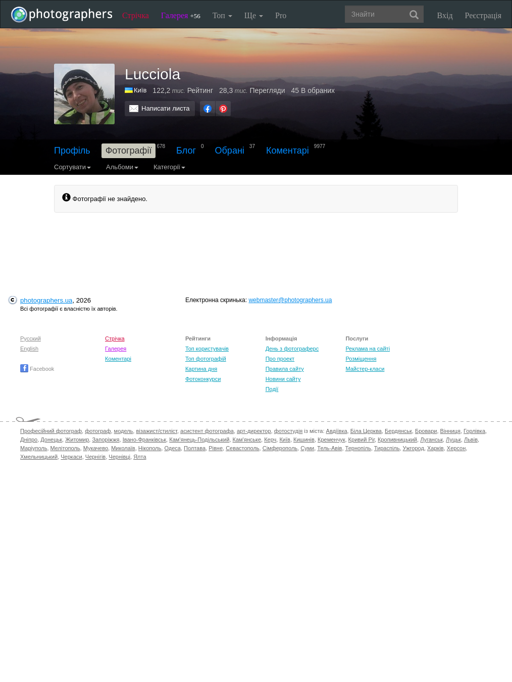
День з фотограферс (292, 349)
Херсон (456, 448)
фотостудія (288, 431)
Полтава (195, 448)
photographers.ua (46, 300)
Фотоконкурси (203, 379)
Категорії (169, 167)
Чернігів (95, 457)
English (29, 349)
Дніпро (28, 439)
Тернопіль (358, 448)
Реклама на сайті (367, 349)
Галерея (180, 15)
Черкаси (71, 457)
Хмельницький (39, 457)
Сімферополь (280, 448)
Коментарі (287, 150)
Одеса (172, 448)
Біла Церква (366, 431)
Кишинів (304, 439)
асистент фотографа (207, 431)
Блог (186, 150)
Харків (435, 448)
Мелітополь (65, 448)
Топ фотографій (205, 359)
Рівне (216, 448)
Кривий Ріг (361, 439)
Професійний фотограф (51, 431)
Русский (30, 338)
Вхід (445, 15)
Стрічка (135, 15)
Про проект (280, 359)
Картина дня (201, 369)
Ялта (139, 457)
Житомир (77, 439)
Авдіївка (336, 431)
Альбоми (122, 167)
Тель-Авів (329, 448)
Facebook (37, 369)
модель (123, 431)
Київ (284, 439)
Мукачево (95, 448)
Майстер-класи (364, 369)
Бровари (426, 431)
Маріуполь (33, 448)
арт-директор (254, 431)
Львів (471, 439)
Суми (307, 448)
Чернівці (119, 457)
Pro (280, 15)
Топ (222, 15)
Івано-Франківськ (144, 439)
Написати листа (165, 108)
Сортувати (72, 167)
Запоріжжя (105, 439)
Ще (253, 15)
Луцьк (453, 439)
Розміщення (360, 359)
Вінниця (450, 431)
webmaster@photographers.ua (290, 300)
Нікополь (149, 448)
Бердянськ (398, 431)
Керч (270, 439)
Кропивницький (397, 439)
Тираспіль (387, 448)
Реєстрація (483, 15)
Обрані (229, 150)
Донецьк (51, 439)
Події (272, 389)
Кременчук (331, 439)
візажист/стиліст (156, 431)
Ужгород (413, 448)
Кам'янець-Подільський (199, 439)
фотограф (98, 431)
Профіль (72, 150)
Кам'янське (247, 439)
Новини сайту (283, 379)
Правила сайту (285, 369)
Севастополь (242, 448)
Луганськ (431, 439)
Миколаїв (123, 448)
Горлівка (474, 431)
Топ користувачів (207, 349)
